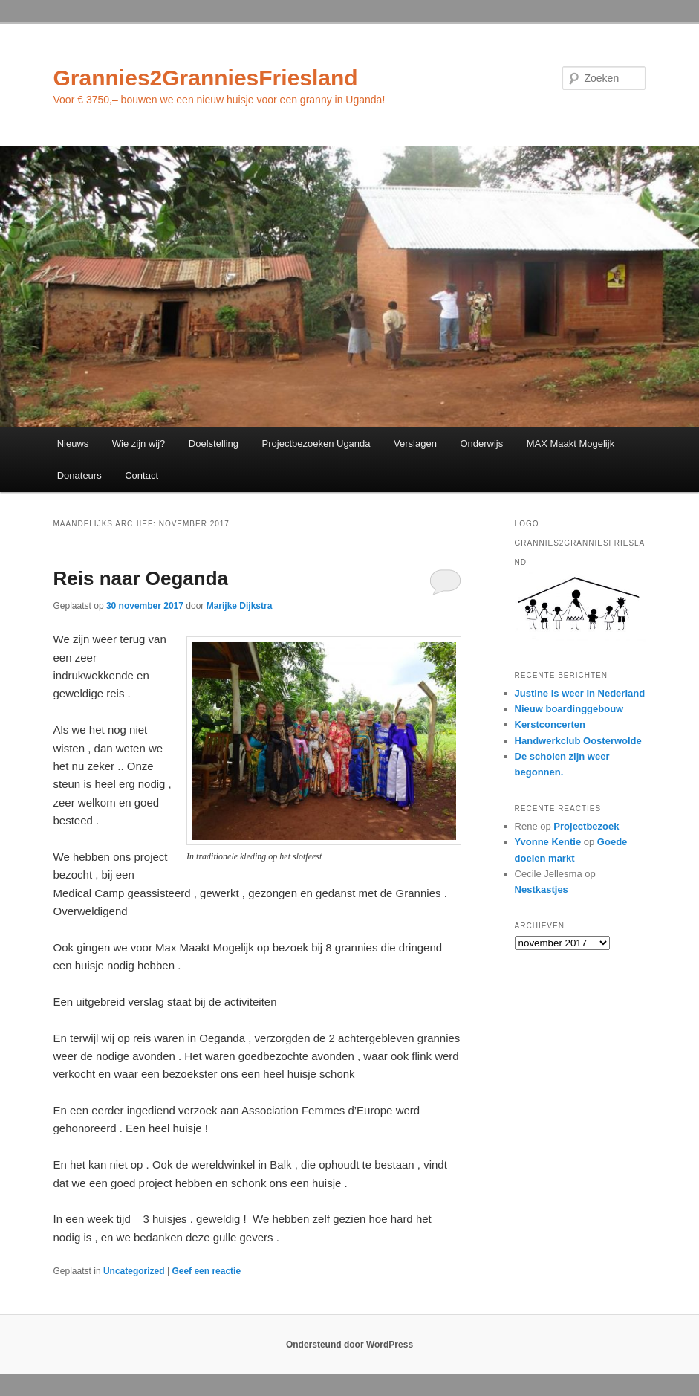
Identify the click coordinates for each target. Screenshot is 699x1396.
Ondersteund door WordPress (349, 1345)
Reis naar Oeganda (141, 578)
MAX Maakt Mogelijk (570, 443)
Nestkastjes (541, 889)
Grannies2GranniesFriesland (205, 77)
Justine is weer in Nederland (580, 693)
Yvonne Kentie (548, 841)
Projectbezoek (586, 826)
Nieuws (73, 443)
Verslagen (415, 443)
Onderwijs (481, 443)
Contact (141, 475)
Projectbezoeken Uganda (316, 443)
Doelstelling (213, 443)
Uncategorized (134, 1271)
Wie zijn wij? (139, 443)
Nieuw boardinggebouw (569, 708)
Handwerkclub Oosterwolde (578, 740)
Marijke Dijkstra (240, 606)
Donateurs (79, 475)
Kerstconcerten (550, 724)
